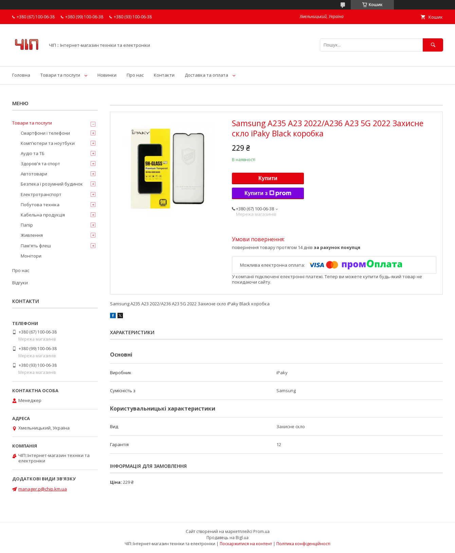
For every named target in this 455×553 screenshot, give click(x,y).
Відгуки (20, 283)
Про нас (135, 75)
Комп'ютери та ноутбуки (48, 143)
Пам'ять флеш (36, 246)
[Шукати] (433, 45)
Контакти (164, 75)
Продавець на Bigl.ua (227, 537)
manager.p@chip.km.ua (42, 489)
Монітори (31, 256)
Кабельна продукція (43, 215)
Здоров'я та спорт (40, 163)
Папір (27, 225)
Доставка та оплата (206, 75)
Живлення (32, 235)
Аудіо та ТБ (32, 153)
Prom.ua (261, 531)
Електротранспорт (41, 194)
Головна (21, 75)
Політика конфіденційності (303, 544)
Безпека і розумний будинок (52, 184)
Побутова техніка (40, 205)
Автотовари (34, 174)
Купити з (267, 193)
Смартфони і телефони (45, 133)
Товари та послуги (60, 75)
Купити (267, 178)
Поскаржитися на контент (246, 544)
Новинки (106, 75)
